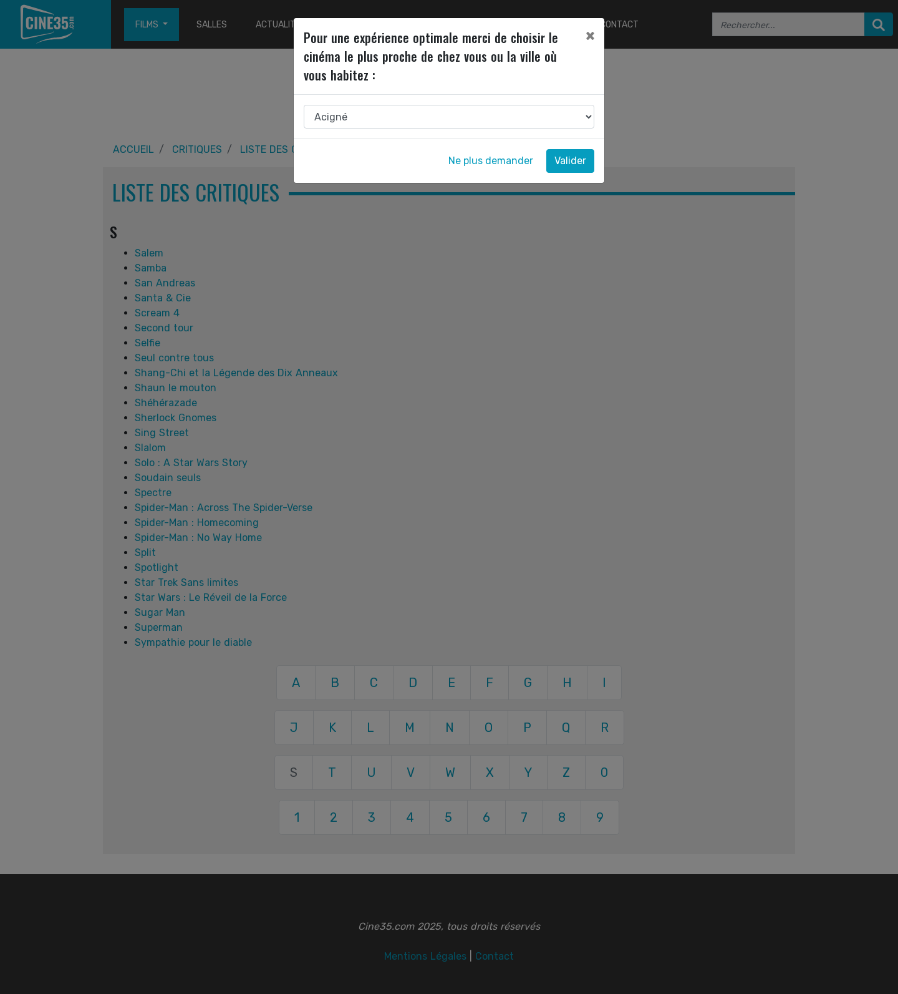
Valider (570, 161)
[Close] (590, 35)
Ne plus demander (490, 161)
